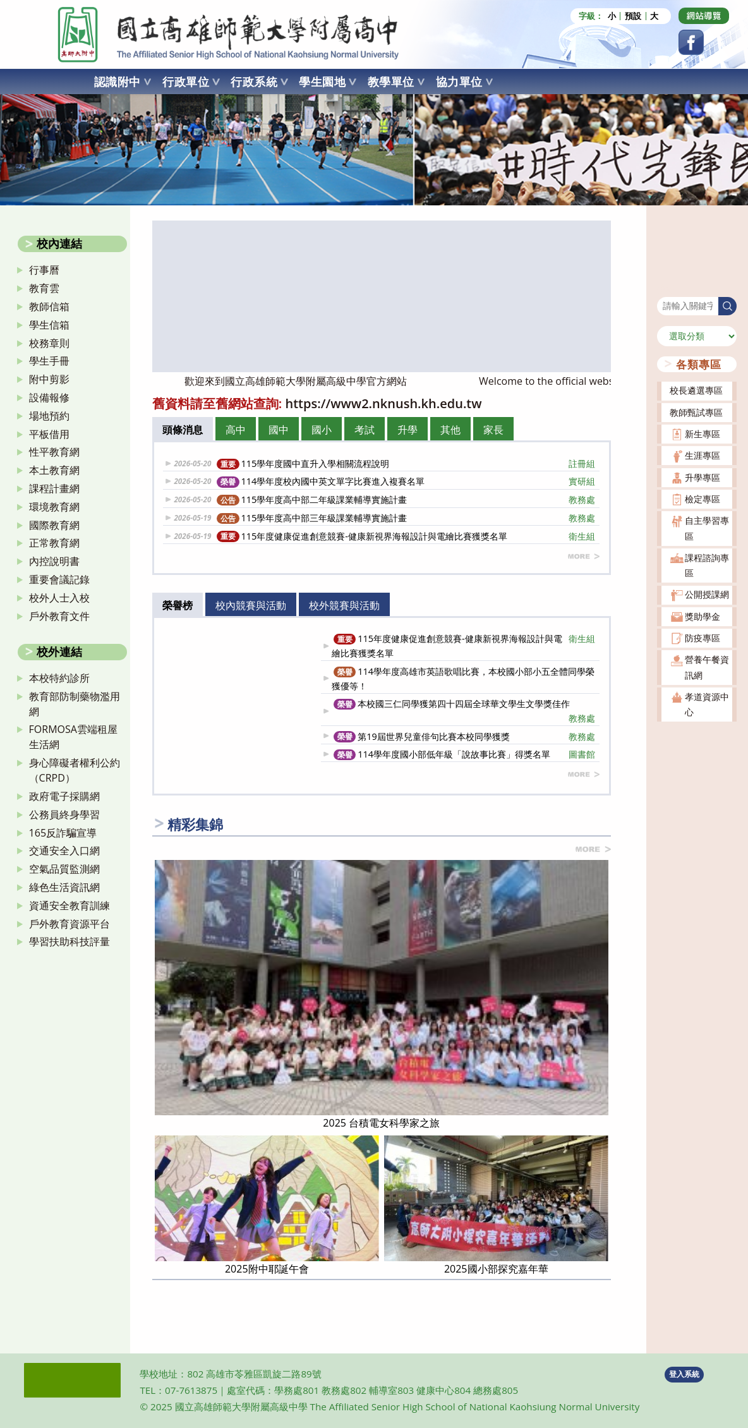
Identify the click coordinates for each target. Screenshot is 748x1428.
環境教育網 (54, 507)
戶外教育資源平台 (69, 924)
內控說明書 (54, 561)
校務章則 (49, 343)
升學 (407, 430)
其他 (450, 430)
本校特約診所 (59, 678)
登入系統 (684, 1374)
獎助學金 (702, 616)
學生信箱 (49, 325)
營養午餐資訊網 (707, 667)
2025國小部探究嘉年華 (496, 1269)
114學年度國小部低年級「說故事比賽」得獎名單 (464, 754)
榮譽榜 (177, 605)
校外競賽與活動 (344, 605)
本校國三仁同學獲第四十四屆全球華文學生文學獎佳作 (464, 711)
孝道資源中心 (707, 704)
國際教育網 (54, 525)
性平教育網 (54, 452)
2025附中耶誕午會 (267, 1269)
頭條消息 (182, 430)
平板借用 (49, 434)
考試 (364, 430)
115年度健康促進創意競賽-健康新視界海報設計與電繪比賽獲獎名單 (406, 536)
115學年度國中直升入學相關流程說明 (406, 463)
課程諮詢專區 (707, 565)
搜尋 (666, 289)
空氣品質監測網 (64, 869)
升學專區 (702, 477)
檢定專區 (702, 499)
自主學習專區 (707, 528)
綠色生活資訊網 (64, 887)
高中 (236, 430)
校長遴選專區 (696, 390)
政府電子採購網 (64, 796)
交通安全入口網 (64, 850)
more (584, 556)
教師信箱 (49, 306)
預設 (633, 16)
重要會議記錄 (59, 579)
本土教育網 (54, 470)
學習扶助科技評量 (69, 941)
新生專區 (702, 434)
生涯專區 (702, 455)
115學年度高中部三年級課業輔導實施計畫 (406, 518)
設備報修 (49, 397)
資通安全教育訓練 (69, 905)
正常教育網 (54, 543)
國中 (278, 430)
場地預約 (49, 416)
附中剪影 (49, 379)
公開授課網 (707, 594)
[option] (381, 296)
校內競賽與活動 (250, 605)
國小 (321, 430)
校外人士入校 (59, 598)
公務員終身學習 (64, 814)
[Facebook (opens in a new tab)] (691, 42)
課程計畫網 (54, 488)
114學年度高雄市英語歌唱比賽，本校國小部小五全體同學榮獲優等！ (463, 678)
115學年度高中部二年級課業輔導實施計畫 (406, 499)
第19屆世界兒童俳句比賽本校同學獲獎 (464, 736)
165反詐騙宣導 (63, 833)
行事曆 (44, 270)
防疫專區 (702, 638)
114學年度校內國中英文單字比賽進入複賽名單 (406, 481)
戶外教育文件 (59, 616)
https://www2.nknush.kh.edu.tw (383, 403)
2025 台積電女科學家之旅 (381, 1123)
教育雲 (44, 288)
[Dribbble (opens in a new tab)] (704, 16)
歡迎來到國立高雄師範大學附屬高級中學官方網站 (313, 381)
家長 (493, 430)
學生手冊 (49, 361)
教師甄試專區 (696, 412)
